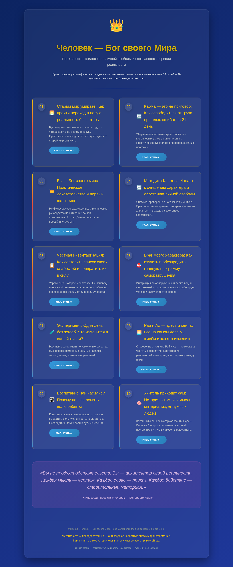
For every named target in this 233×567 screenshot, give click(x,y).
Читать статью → (64, 150)
